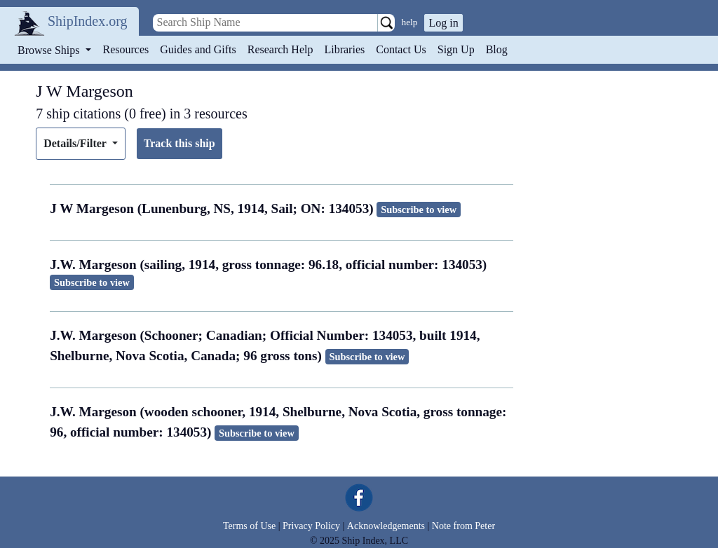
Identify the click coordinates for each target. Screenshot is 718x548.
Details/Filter (76, 143)
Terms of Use (249, 526)
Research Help (280, 49)
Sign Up (456, 49)
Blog (497, 49)
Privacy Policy (311, 526)
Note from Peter (463, 526)
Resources (126, 49)
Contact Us (401, 49)
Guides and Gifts (198, 49)
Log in (443, 23)
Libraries (344, 49)
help (410, 22)
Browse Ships (50, 50)
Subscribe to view (418, 209)
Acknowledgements (386, 526)
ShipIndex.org (88, 21)
